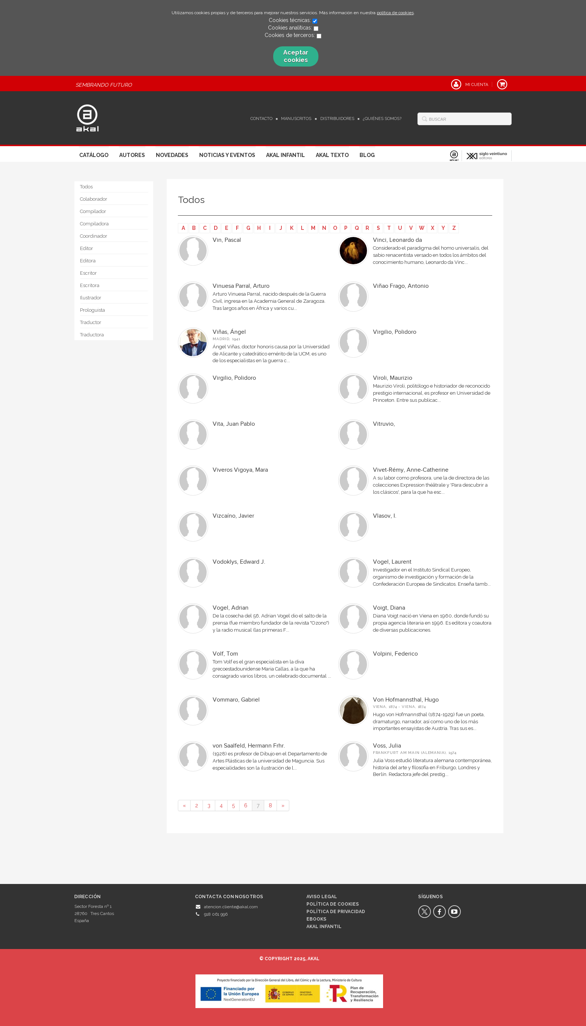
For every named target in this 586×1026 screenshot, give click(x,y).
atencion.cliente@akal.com (231, 906)
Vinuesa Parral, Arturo (241, 286)
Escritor (88, 273)
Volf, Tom (225, 653)
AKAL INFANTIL (324, 926)
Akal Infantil (285, 155)
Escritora (89, 285)
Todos (86, 187)
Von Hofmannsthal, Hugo (406, 699)
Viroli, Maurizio (392, 378)
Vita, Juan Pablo (234, 424)
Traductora (92, 335)
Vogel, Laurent (392, 562)
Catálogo (93, 155)
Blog (367, 155)
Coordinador (93, 236)
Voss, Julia (387, 745)
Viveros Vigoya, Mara (240, 470)
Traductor (90, 322)
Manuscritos (296, 118)
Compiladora (94, 224)
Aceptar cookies (295, 56)
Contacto (261, 118)
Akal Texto (332, 155)
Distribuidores (337, 118)
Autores (132, 155)
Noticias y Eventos (227, 155)
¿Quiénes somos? (382, 118)
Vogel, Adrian (231, 607)
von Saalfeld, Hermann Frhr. (249, 745)
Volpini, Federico (395, 653)
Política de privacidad (335, 911)
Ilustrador (90, 298)
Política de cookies (332, 904)
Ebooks (316, 919)
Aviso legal (321, 896)
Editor (86, 248)
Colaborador (93, 199)
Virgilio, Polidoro (394, 332)
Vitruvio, (384, 424)
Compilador (93, 211)
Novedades (172, 155)
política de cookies (395, 12)
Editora (88, 261)
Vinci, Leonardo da (397, 240)
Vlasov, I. (385, 516)
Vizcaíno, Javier (233, 516)
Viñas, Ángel (229, 332)
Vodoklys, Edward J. (239, 562)
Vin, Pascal (227, 240)
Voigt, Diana (389, 607)
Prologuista (92, 310)
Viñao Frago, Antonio (401, 286)
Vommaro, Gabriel (236, 699)
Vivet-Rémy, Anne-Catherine (410, 470)
